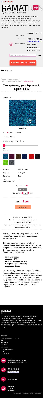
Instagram (11, 387)
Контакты (4, 342)
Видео (3, 351)
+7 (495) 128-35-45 (34, 33)
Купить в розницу (7, 349)
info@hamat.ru (12, 379)
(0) (40, 7)
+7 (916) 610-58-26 (34, 39)
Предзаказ (22, 207)
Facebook (10, 388)
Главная (3, 79)
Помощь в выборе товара (10, 338)
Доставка (4, 347)
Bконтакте (11, 390)
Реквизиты (5, 353)
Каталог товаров (13, 79)
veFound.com (38, 393)
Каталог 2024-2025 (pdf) (23, 62)
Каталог (4, 345)
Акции (3, 340)
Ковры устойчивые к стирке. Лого (11, 81)
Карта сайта (17, 393)
